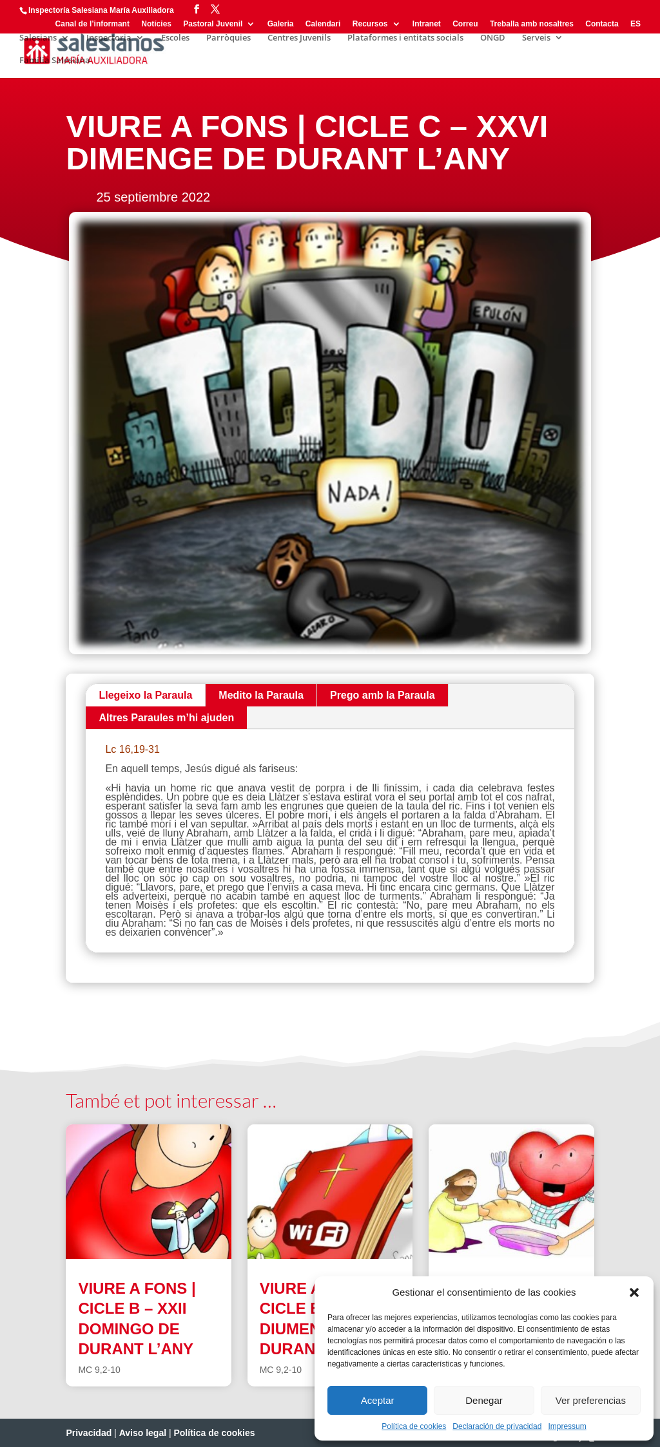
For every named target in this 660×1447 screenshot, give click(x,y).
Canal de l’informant (92, 24)
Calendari (323, 24)
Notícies (156, 24)
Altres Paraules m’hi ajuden (166, 717)
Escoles (175, 38)
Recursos (370, 24)
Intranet (426, 24)
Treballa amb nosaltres (532, 24)
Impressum (567, 1426)
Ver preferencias (591, 1400)
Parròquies (228, 38)
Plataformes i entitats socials (405, 38)
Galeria (280, 24)
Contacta (601, 24)
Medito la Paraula (261, 695)
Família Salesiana (54, 60)
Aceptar (377, 1400)
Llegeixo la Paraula (145, 695)
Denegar (484, 1400)
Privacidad (89, 1433)
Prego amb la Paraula (382, 695)
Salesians (38, 38)
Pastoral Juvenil (212, 24)
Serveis (536, 38)
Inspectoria (108, 38)
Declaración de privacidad (496, 1426)
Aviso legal (142, 1433)
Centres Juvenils (299, 38)
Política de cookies (414, 1426)
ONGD (492, 38)
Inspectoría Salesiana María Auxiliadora (101, 10)
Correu (465, 24)
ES (635, 24)
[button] (634, 1292)
